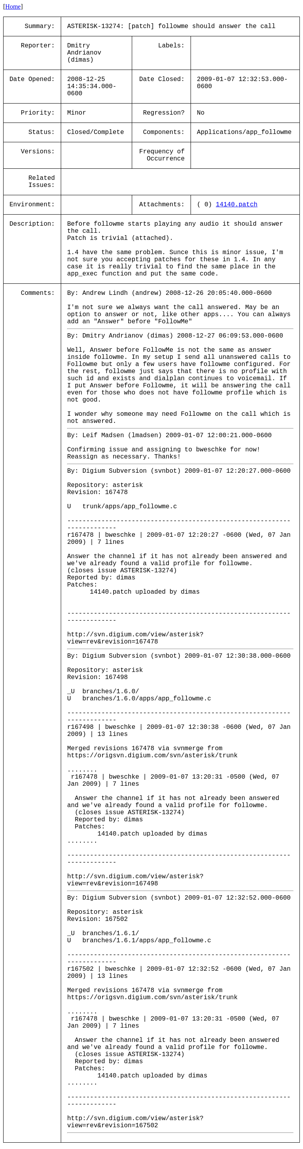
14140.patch (237, 204)
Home (13, 6)
